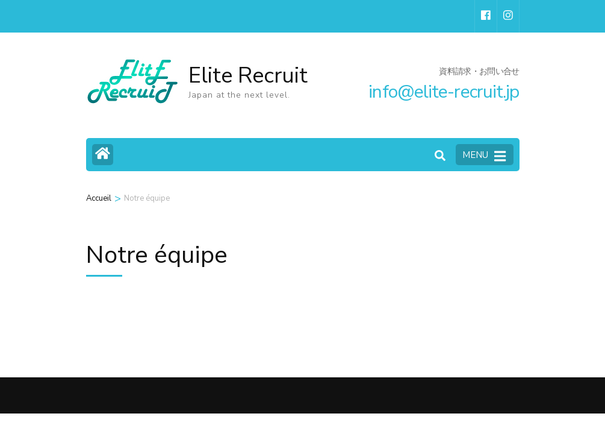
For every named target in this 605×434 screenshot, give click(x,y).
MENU (484, 155)
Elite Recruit (248, 75)
